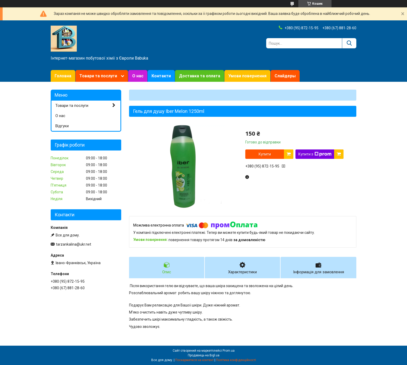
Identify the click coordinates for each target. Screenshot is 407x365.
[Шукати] (349, 43)
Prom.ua (229, 350)
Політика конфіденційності (236, 360)
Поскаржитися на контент (194, 360)
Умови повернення (247, 75)
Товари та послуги (98, 75)
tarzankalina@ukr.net (73, 244)
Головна (63, 75)
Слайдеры (285, 75)
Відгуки (62, 126)
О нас (137, 75)
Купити (265, 154)
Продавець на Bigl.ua (203, 355)
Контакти (161, 75)
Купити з (315, 154)
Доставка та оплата (199, 75)
